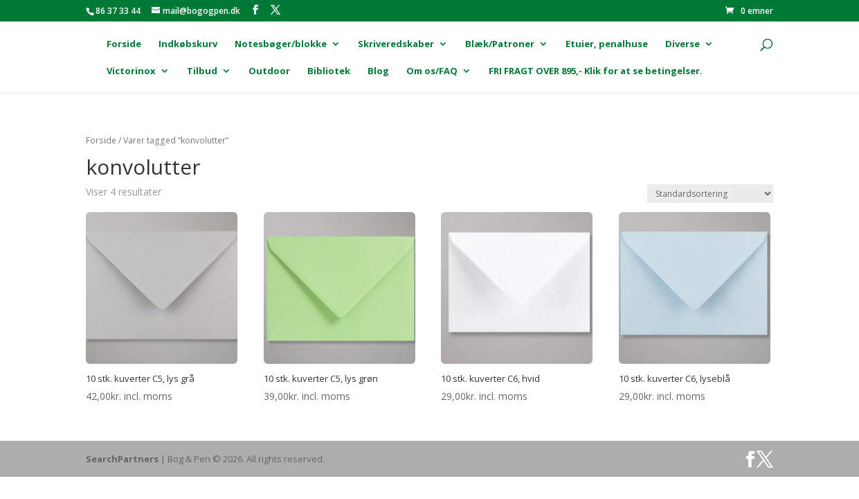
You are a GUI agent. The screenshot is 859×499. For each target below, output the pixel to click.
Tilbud (202, 71)
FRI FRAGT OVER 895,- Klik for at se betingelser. (596, 71)
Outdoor (269, 71)
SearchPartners (123, 459)
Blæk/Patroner (499, 44)
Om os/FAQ (432, 71)
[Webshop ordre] (710, 193)
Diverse (682, 44)
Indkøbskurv (188, 44)
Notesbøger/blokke (281, 44)
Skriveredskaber (396, 44)
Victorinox (131, 71)
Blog (378, 71)
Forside (124, 44)
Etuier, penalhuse (607, 44)
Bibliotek (328, 71)
